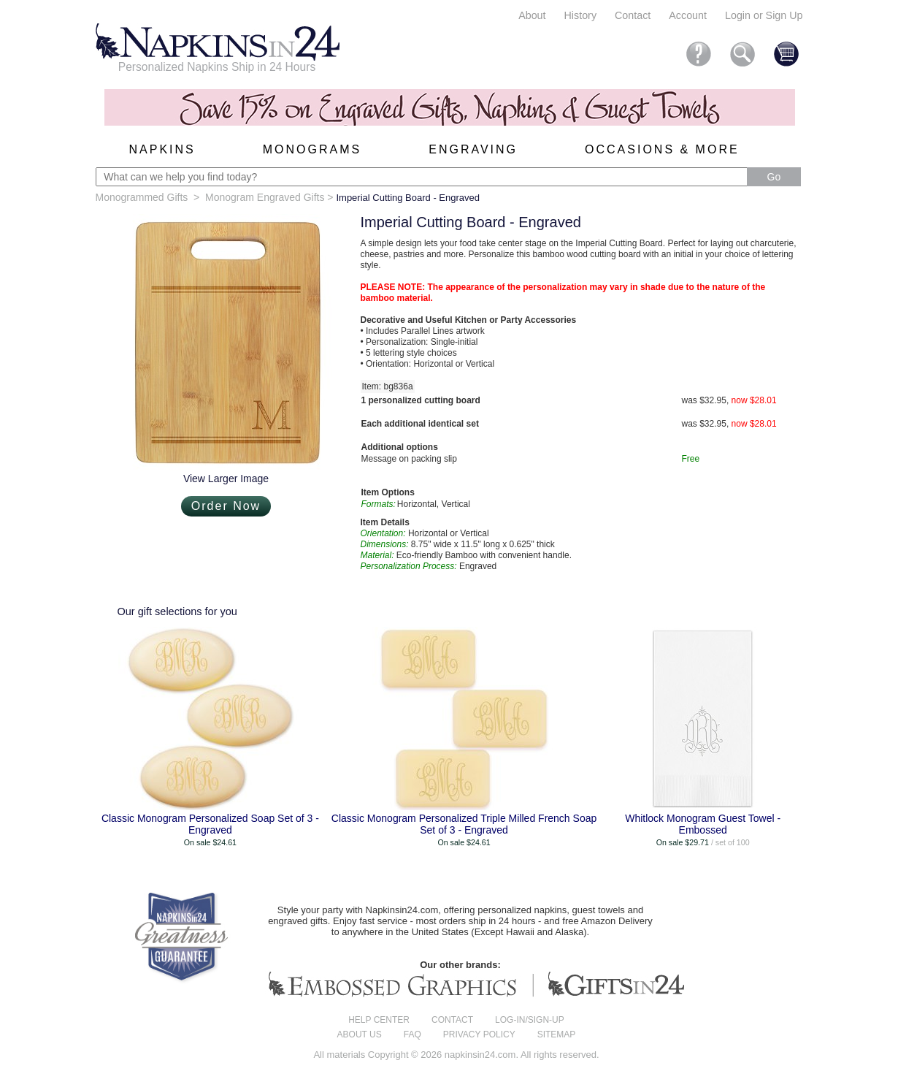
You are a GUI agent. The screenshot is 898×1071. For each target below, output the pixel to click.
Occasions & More (662, 149)
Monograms (312, 149)
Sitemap (556, 1034)
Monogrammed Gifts (142, 197)
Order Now (226, 506)
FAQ (412, 1034)
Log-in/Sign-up (529, 1020)
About (531, 15)
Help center (379, 1020)
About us (359, 1034)
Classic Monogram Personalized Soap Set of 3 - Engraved (210, 824)
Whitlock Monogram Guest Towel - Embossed (702, 824)
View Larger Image (226, 478)
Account (688, 15)
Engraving (473, 149)
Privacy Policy (479, 1034)
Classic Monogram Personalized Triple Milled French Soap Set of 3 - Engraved (463, 824)
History (580, 15)
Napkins (162, 149)
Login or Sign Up (764, 15)
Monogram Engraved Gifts (264, 197)
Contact (633, 15)
